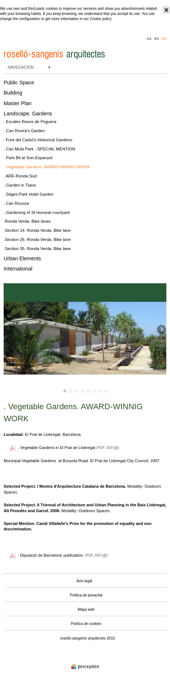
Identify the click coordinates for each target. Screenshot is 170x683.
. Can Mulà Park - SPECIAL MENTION (39, 149)
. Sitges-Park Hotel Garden (29, 194)
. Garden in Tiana (20, 185)
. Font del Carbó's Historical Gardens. (38, 140)
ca (149, 39)
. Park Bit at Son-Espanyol (28, 158)
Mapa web (86, 609)
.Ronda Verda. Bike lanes (27, 221)
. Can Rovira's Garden (24, 130)
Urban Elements (22, 258)
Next (160, 330)
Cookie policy (100, 19)
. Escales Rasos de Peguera (30, 121)
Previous (9, 330)
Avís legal (84, 581)
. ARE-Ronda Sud (20, 176)
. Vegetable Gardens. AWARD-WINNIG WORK (47, 167)
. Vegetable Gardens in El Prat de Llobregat (56, 447)
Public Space (19, 82)
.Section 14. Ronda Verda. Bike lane (37, 230)
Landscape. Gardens (28, 113)
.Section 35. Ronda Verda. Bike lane (37, 248)
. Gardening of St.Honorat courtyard (37, 212)
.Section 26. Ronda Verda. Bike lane (37, 239)
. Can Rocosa (16, 203)
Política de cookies (86, 624)
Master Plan (17, 103)
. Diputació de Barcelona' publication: (51, 555)
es (156, 39)
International (18, 269)
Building (13, 93)
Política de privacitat (86, 595)
